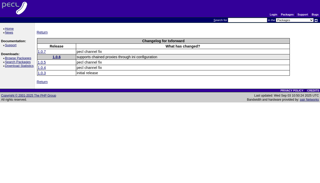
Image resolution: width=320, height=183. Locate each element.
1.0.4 (42, 68)
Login (273, 14)
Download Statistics (20, 66)
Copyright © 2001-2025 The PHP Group (28, 95)
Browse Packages (18, 58)
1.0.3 (42, 73)
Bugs (315, 14)
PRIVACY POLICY (291, 90)
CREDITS (313, 90)
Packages (287, 14)
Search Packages (18, 62)
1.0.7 (42, 52)
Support (302, 14)
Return (42, 32)
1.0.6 (57, 57)
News (9, 32)
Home (10, 28)
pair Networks (309, 99)
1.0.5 (42, 62)
